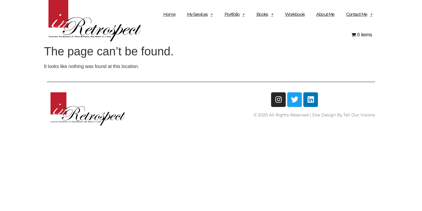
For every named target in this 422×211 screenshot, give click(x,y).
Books (264, 14)
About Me (325, 14)
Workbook (294, 14)
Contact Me (359, 14)
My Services (200, 14)
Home (169, 14)
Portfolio (234, 14)
